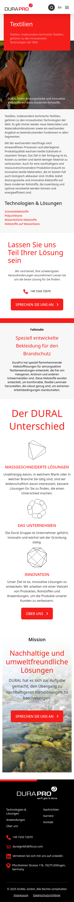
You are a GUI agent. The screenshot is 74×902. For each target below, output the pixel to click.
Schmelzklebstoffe (17, 211)
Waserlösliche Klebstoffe (21, 220)
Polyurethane (13, 215)
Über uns (37, 613)
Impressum (21, 895)
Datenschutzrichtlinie (46, 895)
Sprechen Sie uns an (36, 304)
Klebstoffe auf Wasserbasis (22, 224)
